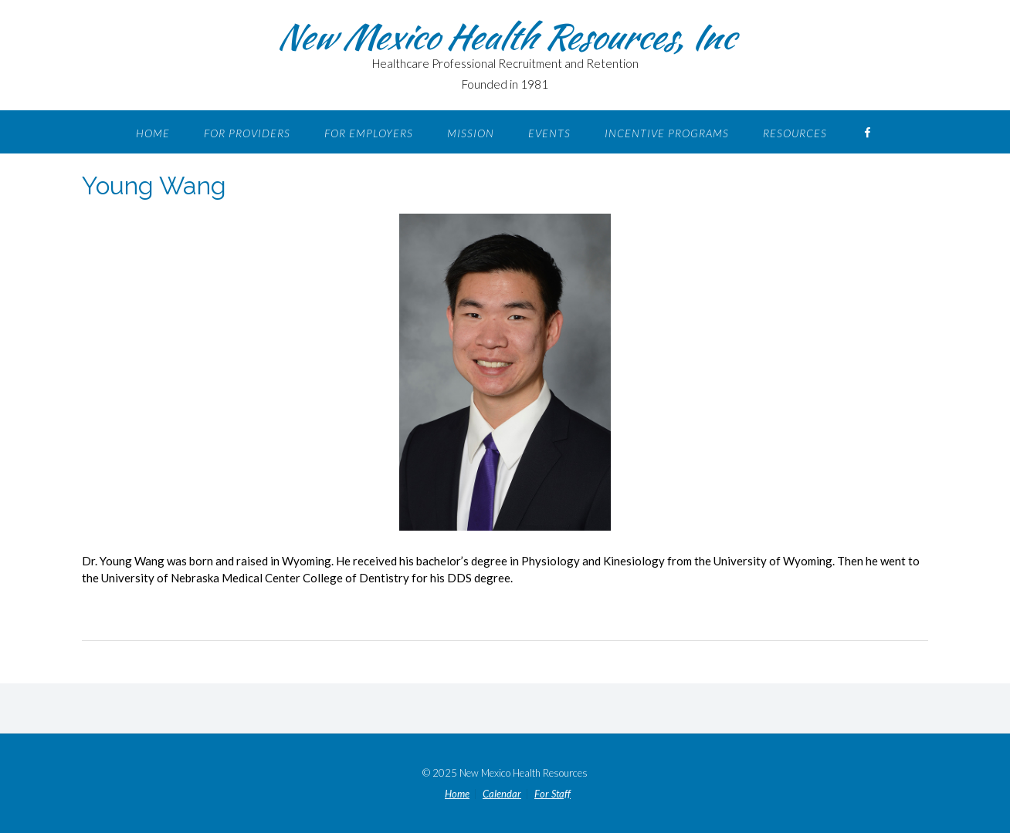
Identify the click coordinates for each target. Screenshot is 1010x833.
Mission (470, 133)
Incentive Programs (667, 133)
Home (153, 133)
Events (549, 133)
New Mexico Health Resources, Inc (505, 36)
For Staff (552, 794)
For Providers (247, 133)
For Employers (368, 133)
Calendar (502, 794)
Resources (795, 133)
